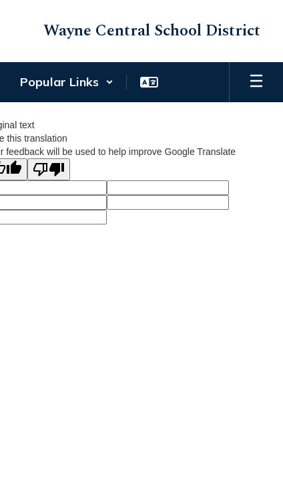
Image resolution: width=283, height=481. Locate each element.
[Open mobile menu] (256, 82)
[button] (67, 82)
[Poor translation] (48, 169)
